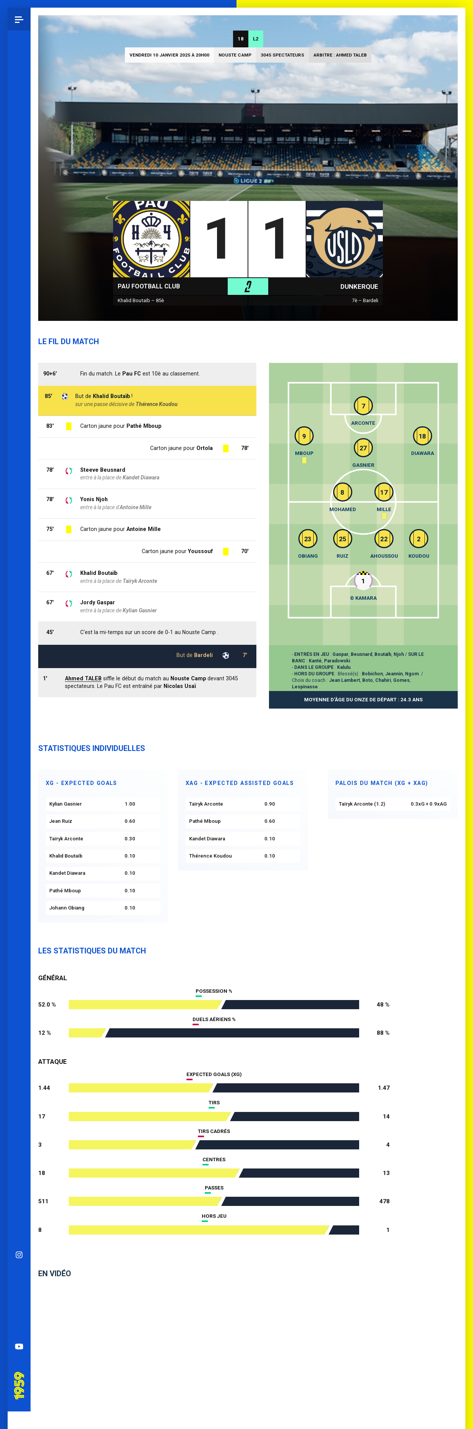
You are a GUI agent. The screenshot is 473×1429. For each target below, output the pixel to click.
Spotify (19, 527)
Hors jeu (214, 1216)
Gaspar (340, 654)
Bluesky (19, 481)
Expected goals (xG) (214, 1074)
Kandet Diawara (141, 477)
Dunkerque (359, 286)
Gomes (401, 680)
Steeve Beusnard (102, 470)
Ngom (412, 673)
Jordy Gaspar (97, 602)
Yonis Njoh (94, 499)
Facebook (19, 504)
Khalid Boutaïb (98, 573)
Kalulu (343, 667)
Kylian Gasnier (140, 610)
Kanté (315, 661)
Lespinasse (305, 686)
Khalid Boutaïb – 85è (141, 300)
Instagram (19, 458)
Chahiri (383, 680)
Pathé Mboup (143, 426)
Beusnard (361, 654)
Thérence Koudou (157, 404)
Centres (213, 1159)
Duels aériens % (214, 1019)
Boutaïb (382, 654)
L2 (256, 39)
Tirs (214, 1102)
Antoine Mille (143, 529)
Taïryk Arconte (140, 581)
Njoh (399, 654)
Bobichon (372, 673)
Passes (214, 1188)
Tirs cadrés (214, 1131)
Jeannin (394, 673)
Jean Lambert (344, 680)
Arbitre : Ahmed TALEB (340, 55)
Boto (367, 680)
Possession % (214, 991)
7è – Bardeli (365, 300)
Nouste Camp (235, 55)
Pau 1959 (21, 579)
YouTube (19, 550)
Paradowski (337, 661)
